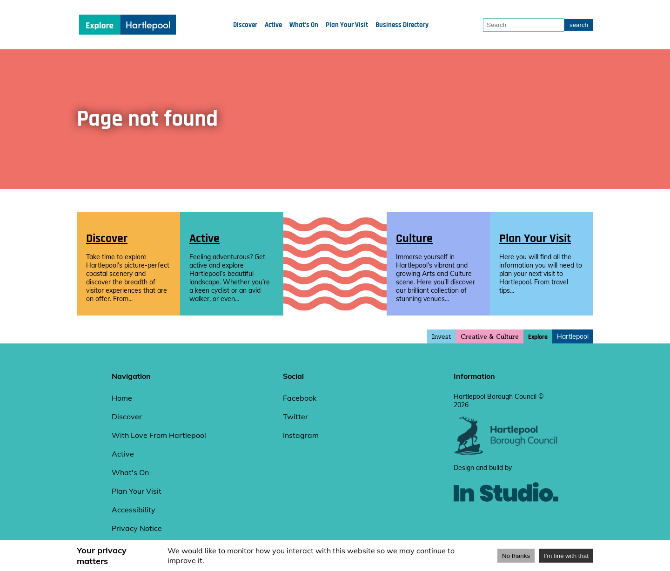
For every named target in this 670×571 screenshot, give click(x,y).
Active (273, 24)
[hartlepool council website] (506, 453)
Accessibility (133, 509)
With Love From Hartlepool (159, 435)
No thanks (516, 555)
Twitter (295, 416)
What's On (303, 24)
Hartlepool (573, 336)
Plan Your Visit (347, 24)
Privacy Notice (137, 528)
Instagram (301, 435)
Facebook (299, 398)
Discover (245, 24)
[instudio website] (506, 517)
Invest (441, 336)
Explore (538, 337)
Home (122, 398)
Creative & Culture (490, 336)
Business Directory (402, 24)
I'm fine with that (566, 555)
